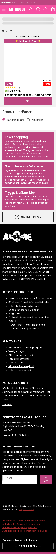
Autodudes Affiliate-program (25, 347)
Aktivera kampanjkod (21, 366)
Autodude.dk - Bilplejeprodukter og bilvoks (24, 530)
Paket (12, 31)
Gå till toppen (27, 217)
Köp (28, 101)
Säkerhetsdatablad (19, 370)
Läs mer (7, 404)
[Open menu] (3, 9)
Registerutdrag (26, 509)
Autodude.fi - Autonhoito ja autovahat (21, 524)
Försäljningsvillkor (18, 358)
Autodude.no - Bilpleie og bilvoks (19, 527)
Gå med (46, 479)
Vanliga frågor (16, 351)
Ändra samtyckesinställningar (19, 540)
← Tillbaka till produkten (28, 36)
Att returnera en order (22, 355)
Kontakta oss (16, 362)
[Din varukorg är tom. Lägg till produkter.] (53, 9)
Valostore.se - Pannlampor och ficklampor (24, 520)
